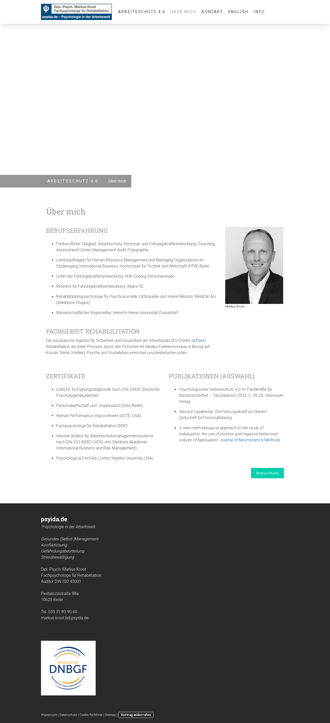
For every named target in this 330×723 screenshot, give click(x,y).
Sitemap (110, 715)
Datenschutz (68, 715)
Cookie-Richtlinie (90, 715)
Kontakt (212, 11)
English (238, 11)
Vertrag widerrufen (136, 715)
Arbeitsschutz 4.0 (141, 11)
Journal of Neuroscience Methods (250, 440)
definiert (198, 340)
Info (259, 11)
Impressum (49, 715)
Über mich (183, 11)
